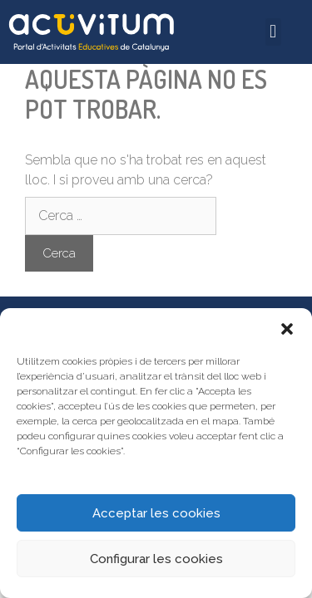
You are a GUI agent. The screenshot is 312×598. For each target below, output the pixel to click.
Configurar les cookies (156, 558)
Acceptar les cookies (156, 513)
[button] (287, 329)
